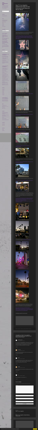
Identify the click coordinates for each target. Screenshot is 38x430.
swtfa (2, 80)
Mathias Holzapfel (4, 118)
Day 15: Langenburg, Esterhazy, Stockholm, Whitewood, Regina (5, 39)
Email (17, 397)
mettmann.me (3, 75)
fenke (19, 357)
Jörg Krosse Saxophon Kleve (5, 119)
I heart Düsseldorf (4, 73)
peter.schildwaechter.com (5, 56)
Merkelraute (3, 82)
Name (17, 394)
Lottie (3, 45)
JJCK (2, 108)
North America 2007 (26, 328)
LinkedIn (3, 94)
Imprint (3, 25)
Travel (29, 328)
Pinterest (3, 93)
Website (17, 400)
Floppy (3, 129)
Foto (30, 328)
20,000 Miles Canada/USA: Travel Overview (21, 313)
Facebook (3, 90)
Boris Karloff (22, 342)
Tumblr (3, 92)
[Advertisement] (5, 137)
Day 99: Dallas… (6, 44)
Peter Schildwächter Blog (5, 3)
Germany (3, 130)
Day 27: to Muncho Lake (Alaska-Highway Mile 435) (5, 46)
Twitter (3, 91)
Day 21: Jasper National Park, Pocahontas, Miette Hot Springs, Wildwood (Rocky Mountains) (5, 42)
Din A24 (3, 106)
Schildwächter (4, 105)
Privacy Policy (3, 26)
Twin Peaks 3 (3, 78)
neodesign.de (3, 61)
